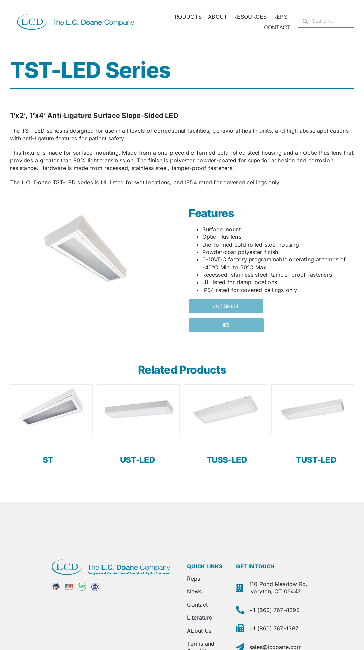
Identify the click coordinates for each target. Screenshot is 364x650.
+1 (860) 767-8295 (274, 610)
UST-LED (137, 460)
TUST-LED (316, 460)
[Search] (305, 21)
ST (48, 460)
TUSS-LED (227, 460)
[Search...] (326, 21)
